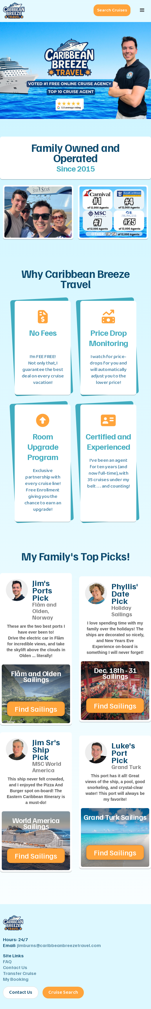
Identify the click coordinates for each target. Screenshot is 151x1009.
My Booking (15, 979)
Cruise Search (63, 992)
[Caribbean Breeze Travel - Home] (12, 11)
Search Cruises (112, 10)
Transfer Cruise (19, 973)
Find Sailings (36, 708)
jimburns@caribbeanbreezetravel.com (59, 945)
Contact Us (15, 967)
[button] (142, 10)
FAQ (7, 961)
